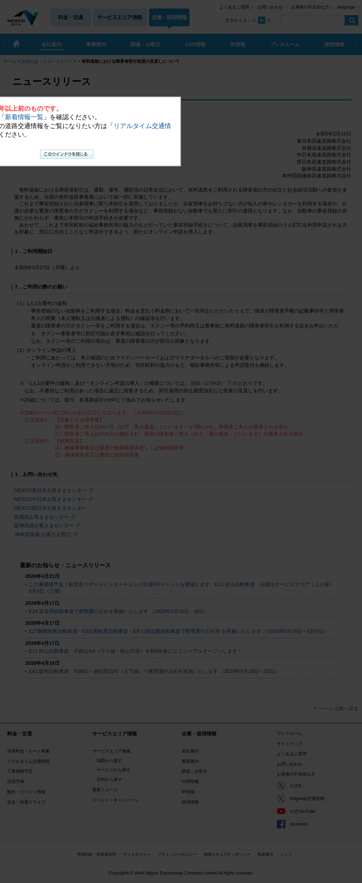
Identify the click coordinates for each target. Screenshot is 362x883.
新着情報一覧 (24, 117)
